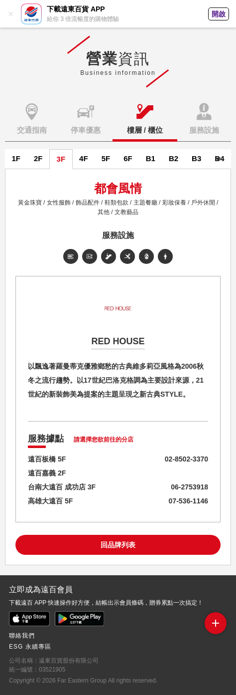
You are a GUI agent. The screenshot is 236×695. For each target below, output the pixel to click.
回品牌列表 (118, 545)
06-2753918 (189, 487)
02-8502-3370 (186, 459)
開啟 (219, 14)
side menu (216, 621)
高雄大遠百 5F (50, 501)
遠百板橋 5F (47, 459)
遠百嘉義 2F (47, 473)
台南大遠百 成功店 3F (62, 487)
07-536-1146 (188, 501)
